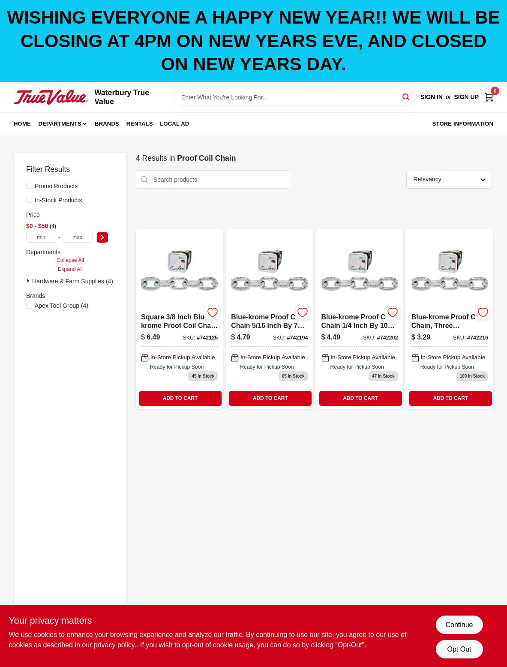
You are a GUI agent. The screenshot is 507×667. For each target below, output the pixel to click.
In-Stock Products (58, 200)
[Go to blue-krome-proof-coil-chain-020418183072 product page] (359, 319)
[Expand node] (29, 280)
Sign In (431, 96)
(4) (61, 305)
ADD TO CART (180, 398)
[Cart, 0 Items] (489, 97)
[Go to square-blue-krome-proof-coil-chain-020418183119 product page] (179, 319)
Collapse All (70, 260)
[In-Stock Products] (29, 200)
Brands (107, 123)
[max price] (78, 237)
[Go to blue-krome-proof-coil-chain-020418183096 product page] (269, 319)
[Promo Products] (29, 186)
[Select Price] (102, 237)
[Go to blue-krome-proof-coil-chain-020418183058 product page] (449, 319)
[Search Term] (294, 97)
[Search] (406, 97)
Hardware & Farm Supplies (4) (72, 281)
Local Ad (174, 123)
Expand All (70, 269)
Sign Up (466, 96)
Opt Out (459, 649)
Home (22, 123)
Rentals (139, 123)
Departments (60, 123)
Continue (459, 624)
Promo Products (56, 186)
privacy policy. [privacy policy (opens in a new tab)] (115, 645)
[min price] (41, 237)
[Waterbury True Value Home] (51, 97)
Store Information (462, 123)
